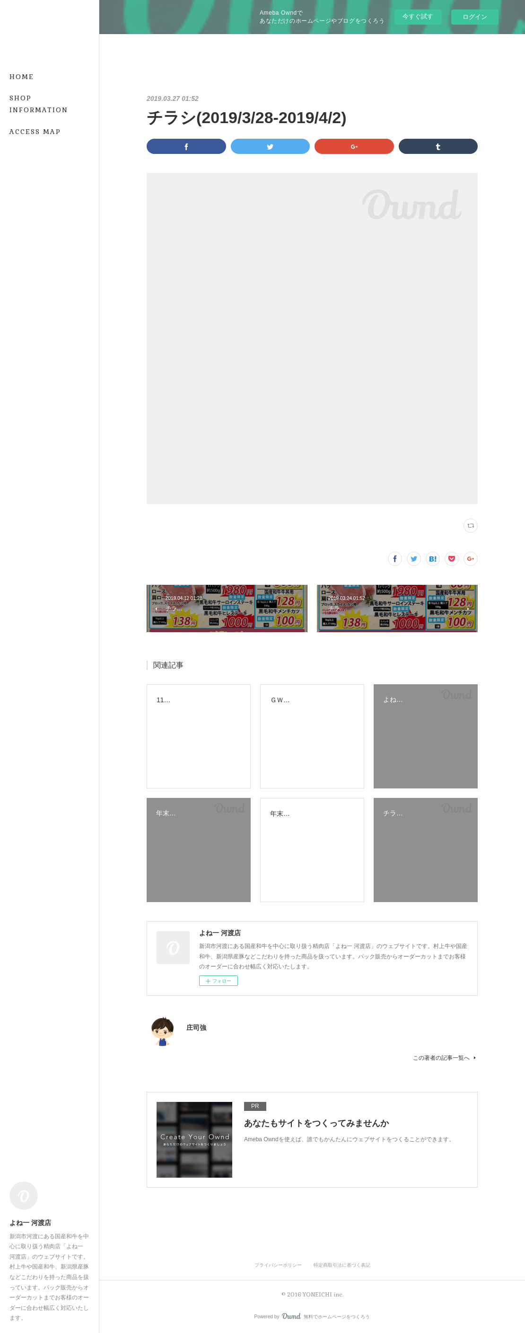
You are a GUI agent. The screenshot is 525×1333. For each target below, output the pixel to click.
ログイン (475, 16)
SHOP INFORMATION (38, 104)
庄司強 (196, 1027)
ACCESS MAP (35, 131)
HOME (21, 76)
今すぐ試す (417, 16)
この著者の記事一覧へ (445, 1058)
